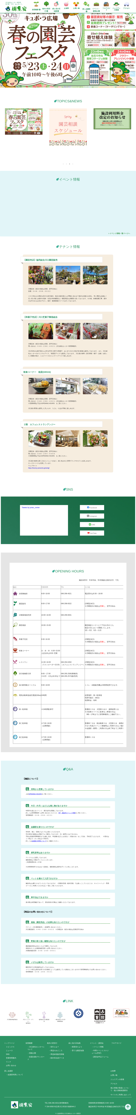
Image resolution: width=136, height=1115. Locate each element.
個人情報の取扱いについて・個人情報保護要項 (119, 1089)
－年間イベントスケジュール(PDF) (100, 1052)
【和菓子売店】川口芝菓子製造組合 (40, 317)
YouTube (91, 533)
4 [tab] (74, 164)
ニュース (9, 1050)
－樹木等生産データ (56, 1058)
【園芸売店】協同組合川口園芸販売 (40, 260)
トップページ (9, 1043)
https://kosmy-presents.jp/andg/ (39, 468)
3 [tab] (71, 164)
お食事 (66, 5)
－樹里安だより (76, 1047)
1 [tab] (65, 164)
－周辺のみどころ (55, 1050)
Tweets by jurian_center (31, 507)
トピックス (10, 1047)
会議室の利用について (39, 841)
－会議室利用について (14, 1075)
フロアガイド (106, 6)
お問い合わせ (11, 1065)
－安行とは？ (54, 1047)
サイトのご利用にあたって (120, 1095)
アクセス (126, 5)
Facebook (92, 507)
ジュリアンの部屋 (116, 6)
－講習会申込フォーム (100, 1057)
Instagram (92, 516)
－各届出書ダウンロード (35, 1058)
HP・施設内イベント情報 (66, 813)
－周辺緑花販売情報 (56, 1054)
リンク (8, 1062)
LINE (92, 524)
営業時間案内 (11, 1058)
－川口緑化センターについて (35, 1048)
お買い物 (76, 5)
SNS (7, 1054)
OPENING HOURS (35, 794)
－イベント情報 (97, 1047)
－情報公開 (31, 1053)
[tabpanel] (68, 121)
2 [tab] (68, 164)
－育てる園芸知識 (77, 1050)
